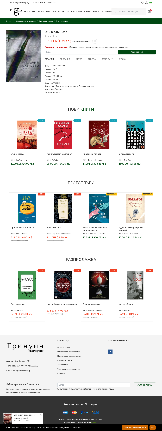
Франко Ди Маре (95, 310)
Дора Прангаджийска (96, 233)
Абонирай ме (137, 52)
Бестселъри (38, 11)
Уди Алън (19, 310)
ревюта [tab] (88, 59)
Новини (87, 11)
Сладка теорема (91, 304)
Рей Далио (56, 160)
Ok (152, 427)
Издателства (53, 11)
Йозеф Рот (128, 310)
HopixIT (94, 422)
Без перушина (18, 304)
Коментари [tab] (103, 59)
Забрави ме (62, 365)
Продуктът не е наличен (56, 47)
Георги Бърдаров (131, 233)
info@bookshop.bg (19, 2)
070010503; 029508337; (45, 2)
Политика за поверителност (69, 356)
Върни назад (17, 154)
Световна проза (86, 86)
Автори (66, 11)
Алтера (56, 92)
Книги (27, 11)
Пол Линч (128, 160)
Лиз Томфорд (21, 160)
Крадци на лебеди (92, 154)
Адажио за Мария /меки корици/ (131, 228)
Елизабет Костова (95, 160)
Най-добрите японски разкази (62, 304)
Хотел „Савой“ (126, 304)
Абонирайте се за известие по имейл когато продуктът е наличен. (98, 47)
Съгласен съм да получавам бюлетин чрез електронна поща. (85, 389)
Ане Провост (57, 89)
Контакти (98, 11)
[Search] (131, 11)
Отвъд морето (126, 154)
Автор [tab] (77, 59)
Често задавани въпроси (68, 369)
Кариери (61, 373)
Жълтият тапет (54, 227)
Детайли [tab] (49, 59)
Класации (76, 11)
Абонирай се (145, 385)
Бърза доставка (64, 360)
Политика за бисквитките (68, 352)
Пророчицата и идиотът (23, 227)
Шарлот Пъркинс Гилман (61, 233)
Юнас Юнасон (21, 233)
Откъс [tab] (117, 59)
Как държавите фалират (59, 154)
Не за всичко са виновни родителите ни (95, 228)
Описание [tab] (64, 59)
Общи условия (63, 347)
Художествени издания (66, 86)
